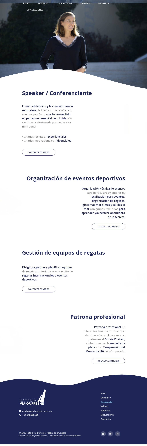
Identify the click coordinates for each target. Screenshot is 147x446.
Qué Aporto (106, 402)
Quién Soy (106, 397)
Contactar (106, 419)
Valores (104, 406)
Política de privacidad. (57, 432)
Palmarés (105, 410)
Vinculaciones (35, 9)
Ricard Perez (75, 435)
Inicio (103, 393)
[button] (38, 152)
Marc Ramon (41, 435)
